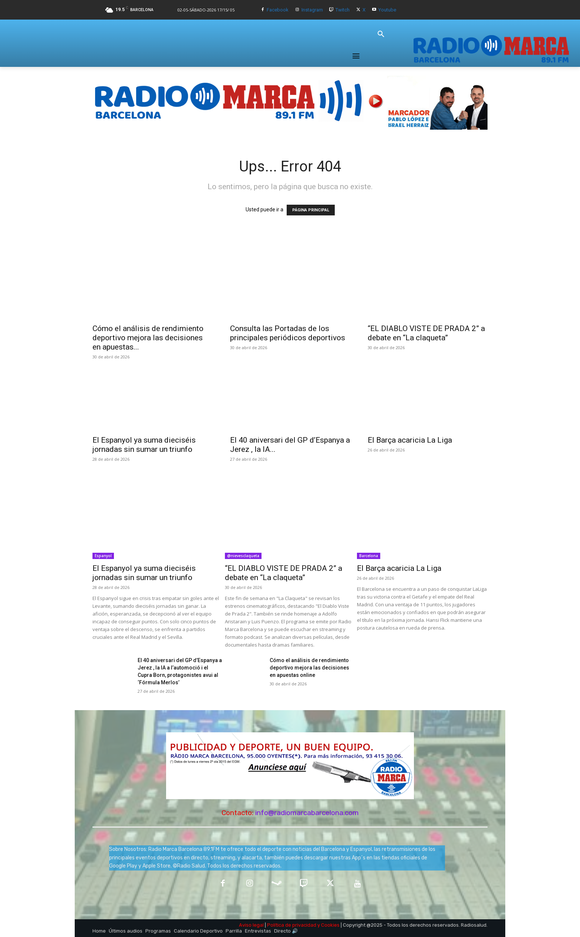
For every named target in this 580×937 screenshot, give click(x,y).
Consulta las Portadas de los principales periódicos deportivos (287, 333)
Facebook (278, 10)
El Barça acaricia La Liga (410, 440)
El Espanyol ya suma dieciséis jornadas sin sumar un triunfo (144, 445)
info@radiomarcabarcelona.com (307, 812)
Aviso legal (251, 925)
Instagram (312, 10)
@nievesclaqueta (243, 555)
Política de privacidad (291, 925)
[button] (381, 34)
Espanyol (103, 555)
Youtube (387, 10)
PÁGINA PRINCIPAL (310, 210)
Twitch (342, 10)
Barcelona (368, 555)
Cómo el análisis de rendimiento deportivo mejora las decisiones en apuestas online (309, 667)
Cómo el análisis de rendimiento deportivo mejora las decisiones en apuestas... (147, 337)
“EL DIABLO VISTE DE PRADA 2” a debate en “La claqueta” (426, 333)
